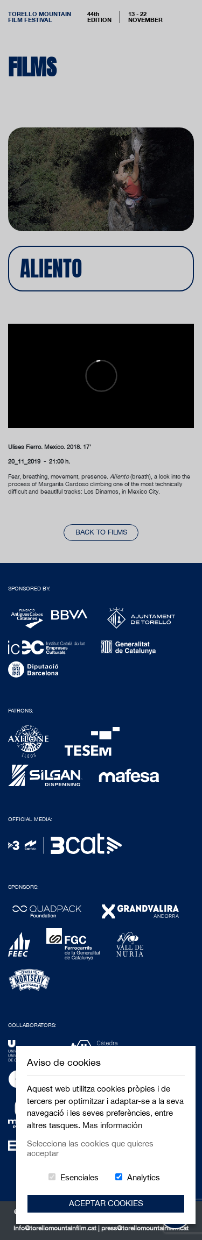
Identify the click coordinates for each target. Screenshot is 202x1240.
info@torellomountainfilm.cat (55, 1228)
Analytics (143, 1177)
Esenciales (79, 1177)
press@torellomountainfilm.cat (145, 1228)
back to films (101, 532)
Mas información (112, 1125)
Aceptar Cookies (106, 1203)
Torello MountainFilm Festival (39, 16)
